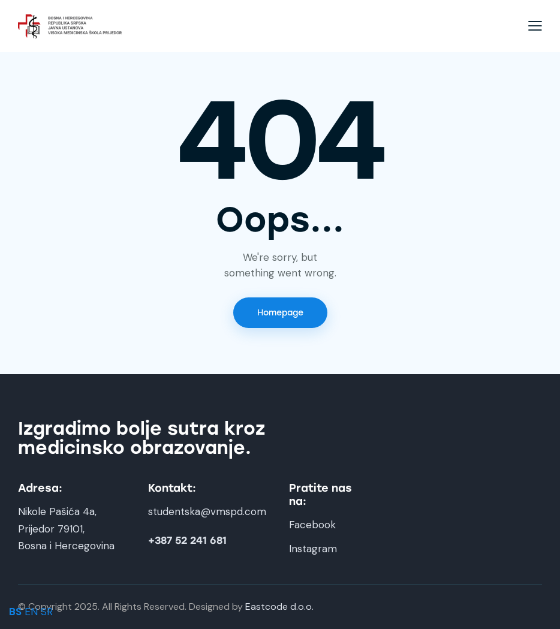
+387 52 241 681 (187, 540)
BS (15, 611)
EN (31, 611)
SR (47, 611)
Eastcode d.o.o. (279, 606)
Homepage (280, 313)
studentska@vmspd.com (207, 511)
